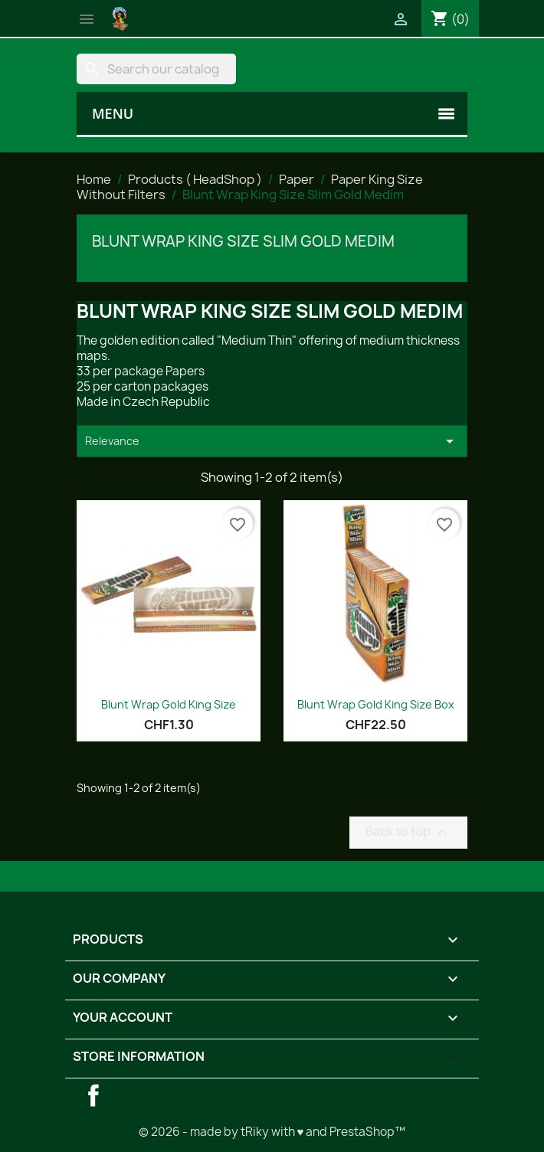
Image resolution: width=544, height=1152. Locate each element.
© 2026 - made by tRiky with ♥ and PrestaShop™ (272, 1132)
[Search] (156, 69)
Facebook (93, 1095)
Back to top (408, 832)
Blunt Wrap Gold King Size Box (375, 704)
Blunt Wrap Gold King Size (168, 704)
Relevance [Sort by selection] (272, 441)
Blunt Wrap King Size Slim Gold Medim (243, 241)
